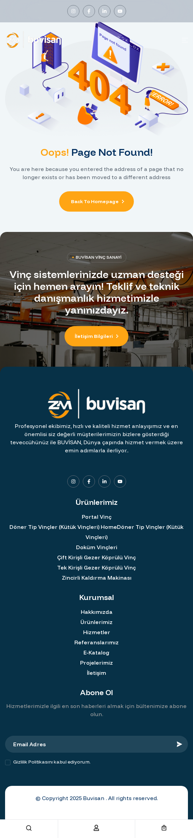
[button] (96, 336)
